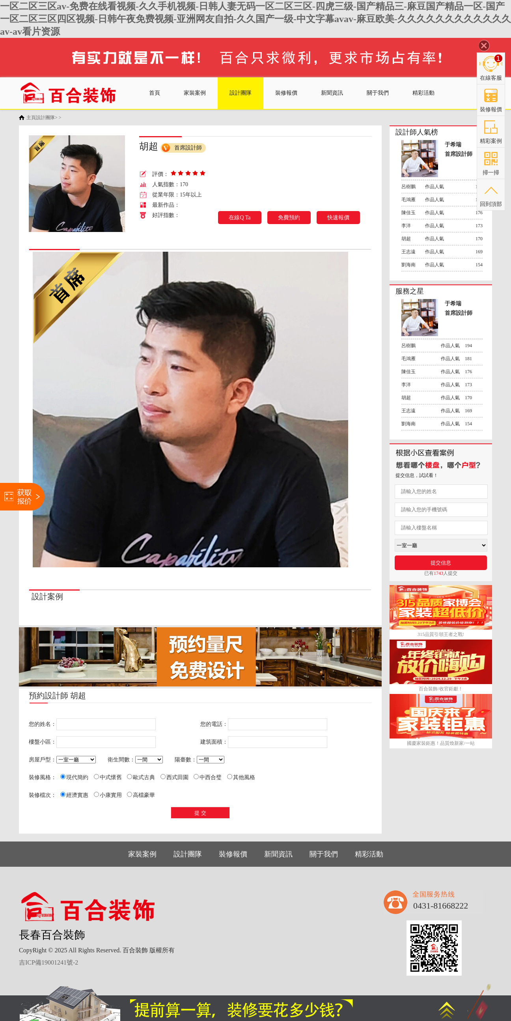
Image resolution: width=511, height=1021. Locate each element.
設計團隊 (240, 93)
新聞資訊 (332, 93)
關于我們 (378, 93)
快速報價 (338, 218)
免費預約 (289, 218)
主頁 (31, 117)
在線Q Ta (239, 218)
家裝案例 (195, 93)
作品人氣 (442, 186)
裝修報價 (286, 93)
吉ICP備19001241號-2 (48, 962)
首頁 (154, 93)
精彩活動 (423, 93)
